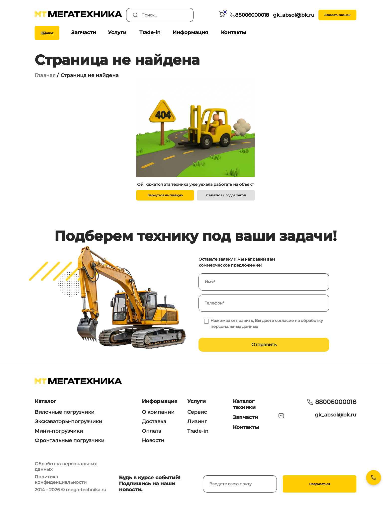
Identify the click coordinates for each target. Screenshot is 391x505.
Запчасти (83, 32)
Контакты (233, 32)
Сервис (197, 412)
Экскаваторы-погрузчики (68, 421)
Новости (153, 440)
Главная (45, 75)
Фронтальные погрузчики (69, 440)
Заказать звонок (337, 15)
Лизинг (197, 421)
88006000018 (335, 401)
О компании (158, 412)
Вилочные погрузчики (65, 412)
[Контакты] (373, 477)
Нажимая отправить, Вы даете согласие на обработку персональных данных (266, 323)
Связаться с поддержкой (226, 195)
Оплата (151, 431)
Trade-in (150, 32)
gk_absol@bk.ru (335, 415)
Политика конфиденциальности (61, 479)
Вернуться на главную (165, 195)
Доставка (154, 421)
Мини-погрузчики (59, 431)
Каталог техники (244, 404)
